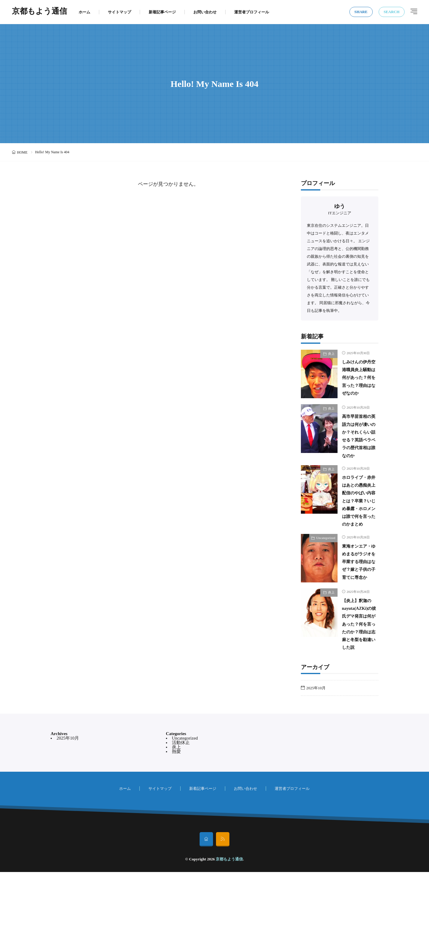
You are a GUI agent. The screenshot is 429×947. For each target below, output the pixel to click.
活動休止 (181, 817)
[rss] (222, 914)
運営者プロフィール (251, 12)
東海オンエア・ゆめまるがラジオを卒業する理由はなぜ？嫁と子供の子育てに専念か (358, 606)
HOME (22, 152)
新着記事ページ (162, 12)
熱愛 (176, 826)
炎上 (331, 353)
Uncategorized (325, 575)
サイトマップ (119, 12)
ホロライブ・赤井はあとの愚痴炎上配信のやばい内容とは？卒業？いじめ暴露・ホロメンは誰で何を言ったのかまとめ (358, 530)
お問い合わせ (205, 12)
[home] (206, 914)
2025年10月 (316, 763)
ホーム (84, 12)
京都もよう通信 (39, 12)
